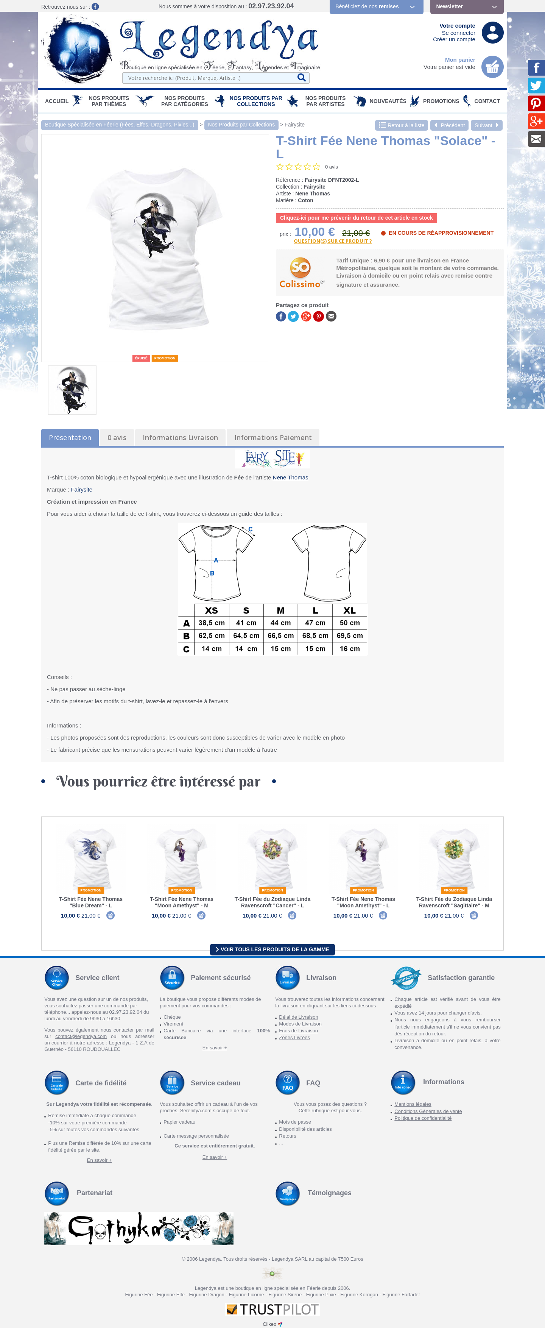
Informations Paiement (273, 437)
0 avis (116, 437)
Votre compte (457, 25)
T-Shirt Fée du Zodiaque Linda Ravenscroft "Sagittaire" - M (454, 902)
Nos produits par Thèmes (109, 101)
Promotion (165, 358)
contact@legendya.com (81, 1038)
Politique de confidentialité (423, 1120)
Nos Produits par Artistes (325, 101)
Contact (487, 101)
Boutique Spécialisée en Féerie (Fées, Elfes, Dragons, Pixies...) (120, 125)
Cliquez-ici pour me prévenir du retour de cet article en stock (356, 218)
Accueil (57, 101)
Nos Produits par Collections (256, 101)
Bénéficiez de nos (367, 6)
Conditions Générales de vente (428, 1113)
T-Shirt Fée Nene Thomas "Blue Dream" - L (91, 902)
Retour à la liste (401, 125)
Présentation (70, 437)
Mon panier (460, 59)
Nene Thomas (290, 477)
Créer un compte (454, 39)
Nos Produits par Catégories (184, 101)
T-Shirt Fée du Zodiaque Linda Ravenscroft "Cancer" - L (273, 902)
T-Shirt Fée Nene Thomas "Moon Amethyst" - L (363, 902)
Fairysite (295, 125)
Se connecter (458, 33)
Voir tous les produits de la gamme (272, 952)
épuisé (141, 358)
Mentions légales (412, 1107)
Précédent (449, 125)
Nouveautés (388, 101)
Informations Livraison (180, 437)
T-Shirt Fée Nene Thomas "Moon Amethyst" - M (181, 902)
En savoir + (214, 1050)
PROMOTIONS (441, 101)
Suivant (487, 125)
